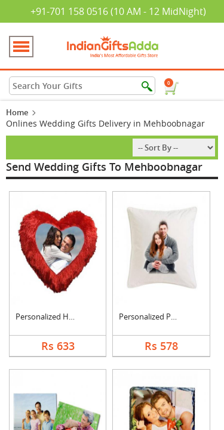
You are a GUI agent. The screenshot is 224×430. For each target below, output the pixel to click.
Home (17, 112)
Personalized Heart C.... (56, 316)
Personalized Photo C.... (160, 316)
